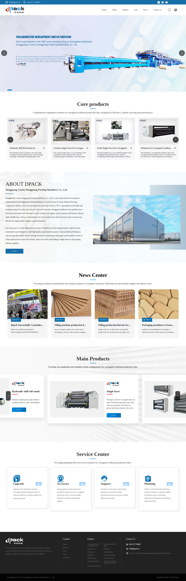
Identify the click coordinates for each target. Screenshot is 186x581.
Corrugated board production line (22, 393)
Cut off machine (109, 558)
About (65, 544)
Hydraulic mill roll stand (120, 391)
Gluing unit (91, 552)
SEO (172, 577)
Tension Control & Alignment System (110, 562)
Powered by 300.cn (163, 577)
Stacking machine (93, 561)
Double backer (108, 552)
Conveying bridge (110, 555)
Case (64, 551)
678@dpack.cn (14, 2)
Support (106, 483)
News (65, 554)
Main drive (91, 555)
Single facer (91, 549)
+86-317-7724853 (33, 2)
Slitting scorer (92, 558)
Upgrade (18, 483)
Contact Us (66, 557)
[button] (182, 53)
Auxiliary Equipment (94, 566)
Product (65, 547)
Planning (149, 483)
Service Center (93, 454)
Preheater (107, 549)
